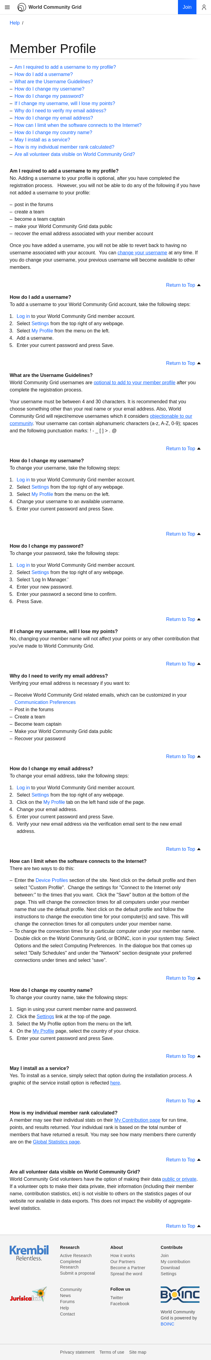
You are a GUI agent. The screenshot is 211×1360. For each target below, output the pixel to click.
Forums (67, 1301)
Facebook (119, 1303)
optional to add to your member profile (134, 382)
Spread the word (126, 1273)
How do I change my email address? (54, 117)
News (65, 1295)
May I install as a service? (42, 139)
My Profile (42, 330)
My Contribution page (137, 1120)
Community (71, 1289)
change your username (142, 252)
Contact (67, 1314)
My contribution (175, 1261)
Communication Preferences (45, 702)
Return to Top (183, 285)
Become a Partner (127, 1267)
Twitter (116, 1297)
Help (15, 22)
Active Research (76, 1255)
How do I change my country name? (53, 132)
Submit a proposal (77, 1273)
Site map (137, 1352)
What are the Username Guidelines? (54, 81)
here (115, 1082)
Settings (40, 323)
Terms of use (111, 1352)
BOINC (167, 1324)
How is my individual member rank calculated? (64, 147)
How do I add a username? (44, 74)
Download (170, 1267)
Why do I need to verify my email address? (60, 110)
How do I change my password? (49, 96)
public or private (179, 1179)
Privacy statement (77, 1352)
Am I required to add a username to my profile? (65, 67)
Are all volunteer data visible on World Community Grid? (75, 154)
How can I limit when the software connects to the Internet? (78, 125)
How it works (122, 1255)
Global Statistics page (56, 1141)
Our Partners (122, 1261)
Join (165, 1255)
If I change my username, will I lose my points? (65, 103)
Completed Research (70, 1264)
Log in (23, 316)
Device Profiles (51, 880)
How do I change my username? (49, 88)
